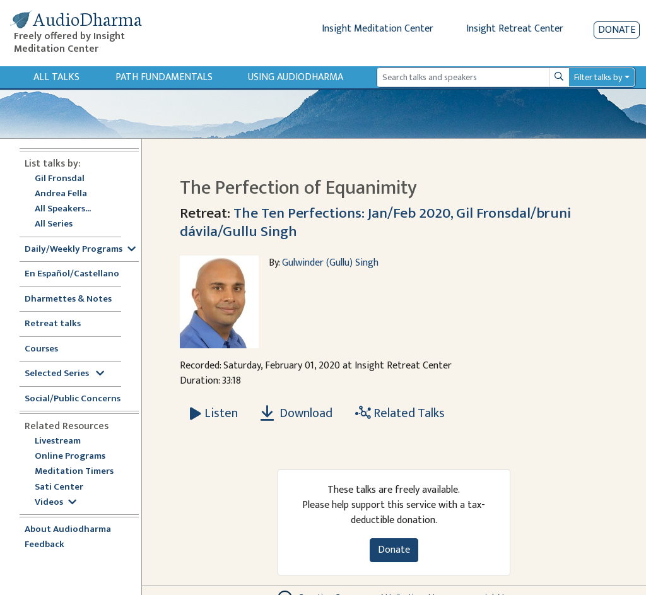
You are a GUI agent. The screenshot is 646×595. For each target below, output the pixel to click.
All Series (54, 224)
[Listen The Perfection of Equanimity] (214, 413)
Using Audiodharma (295, 77)
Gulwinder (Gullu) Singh (330, 262)
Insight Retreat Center (514, 28)
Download (296, 413)
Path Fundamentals (164, 77)
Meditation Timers (74, 471)
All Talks (56, 77)
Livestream (58, 441)
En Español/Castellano (72, 274)
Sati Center (59, 487)
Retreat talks (53, 324)
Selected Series (64, 374)
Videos (55, 502)
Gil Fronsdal (60, 179)
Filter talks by (598, 77)
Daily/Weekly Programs (80, 249)
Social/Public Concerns (72, 399)
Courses (41, 349)
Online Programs (70, 456)
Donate (616, 29)
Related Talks (400, 413)
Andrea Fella (61, 194)
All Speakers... (63, 209)
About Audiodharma (68, 529)
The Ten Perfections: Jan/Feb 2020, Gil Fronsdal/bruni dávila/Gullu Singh (375, 222)
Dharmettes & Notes (68, 299)
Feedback (44, 545)
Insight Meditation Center (377, 28)
